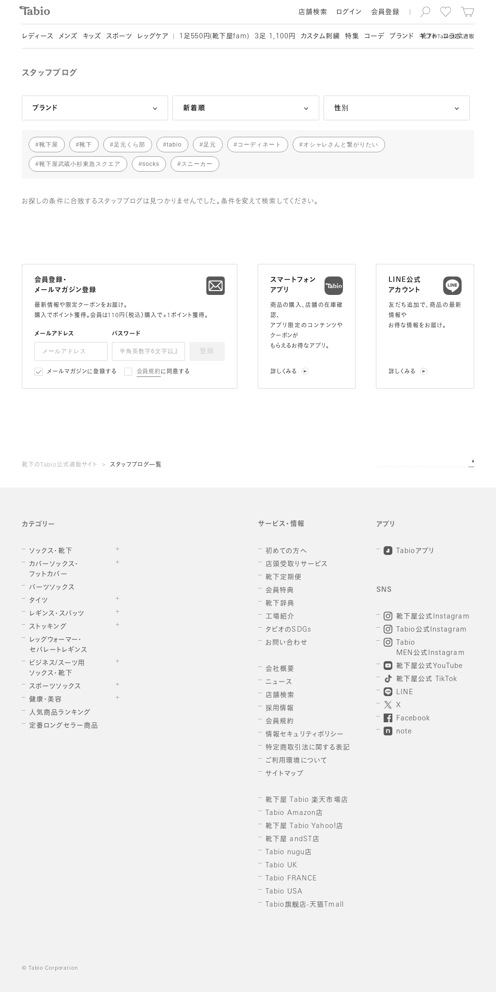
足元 (209, 144)
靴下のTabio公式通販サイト (59, 465)
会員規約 (149, 372)
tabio (174, 144)
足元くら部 (129, 144)
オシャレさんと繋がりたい (341, 144)
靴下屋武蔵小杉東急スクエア (80, 164)
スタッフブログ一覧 (136, 465)
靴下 (85, 144)
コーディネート (259, 144)
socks (150, 164)
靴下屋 (48, 144)
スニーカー (197, 164)
